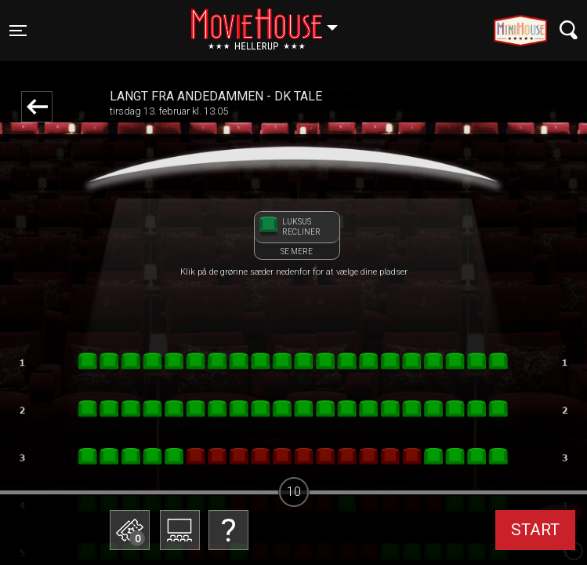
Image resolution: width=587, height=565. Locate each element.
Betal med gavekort (129, 451)
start (535, 529)
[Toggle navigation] (18, 30)
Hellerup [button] (272, 21)
